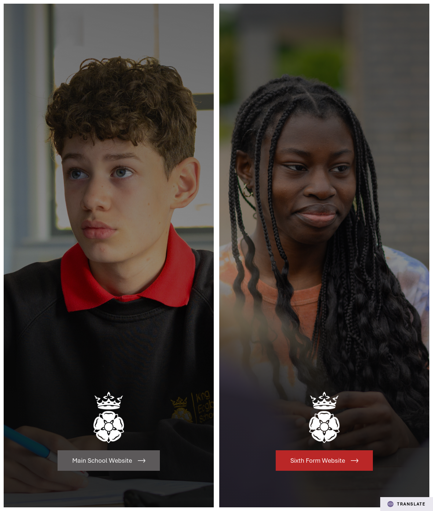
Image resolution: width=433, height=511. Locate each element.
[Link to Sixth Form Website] (324, 255)
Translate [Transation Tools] (407, 504)
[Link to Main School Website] (109, 255)
